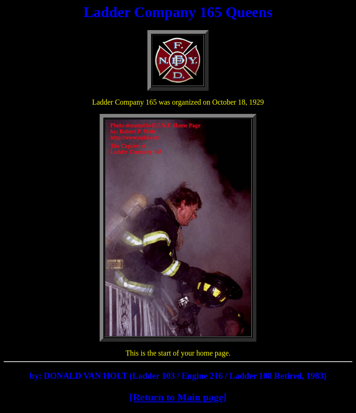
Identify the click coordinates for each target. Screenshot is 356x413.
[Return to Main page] (178, 397)
